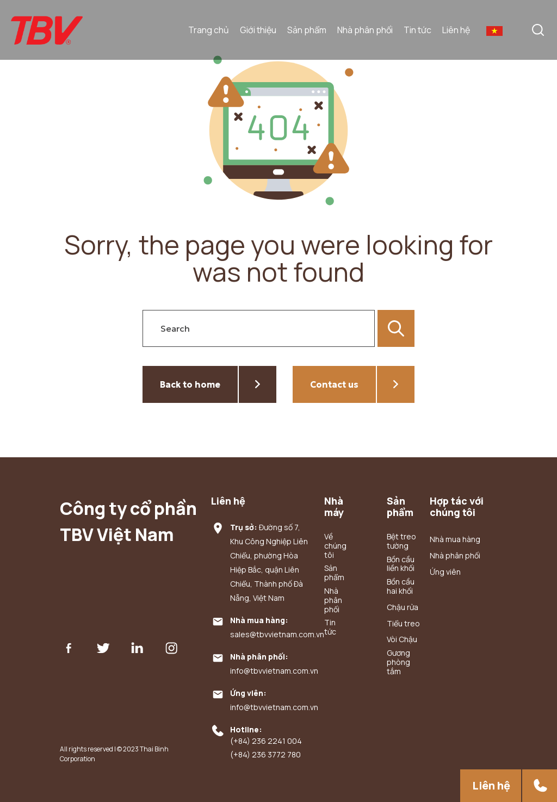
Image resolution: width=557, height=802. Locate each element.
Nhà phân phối (365, 30)
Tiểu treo (403, 624)
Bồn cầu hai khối (400, 586)
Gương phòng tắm (398, 662)
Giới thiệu (258, 30)
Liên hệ (456, 30)
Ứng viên (445, 572)
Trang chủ (208, 30)
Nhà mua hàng (455, 539)
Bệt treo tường (401, 541)
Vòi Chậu (402, 639)
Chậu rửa (402, 607)
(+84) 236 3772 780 (265, 755)
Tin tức (417, 30)
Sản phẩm (306, 30)
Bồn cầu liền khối (400, 564)
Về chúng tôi (334, 545)
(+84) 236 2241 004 (266, 741)
